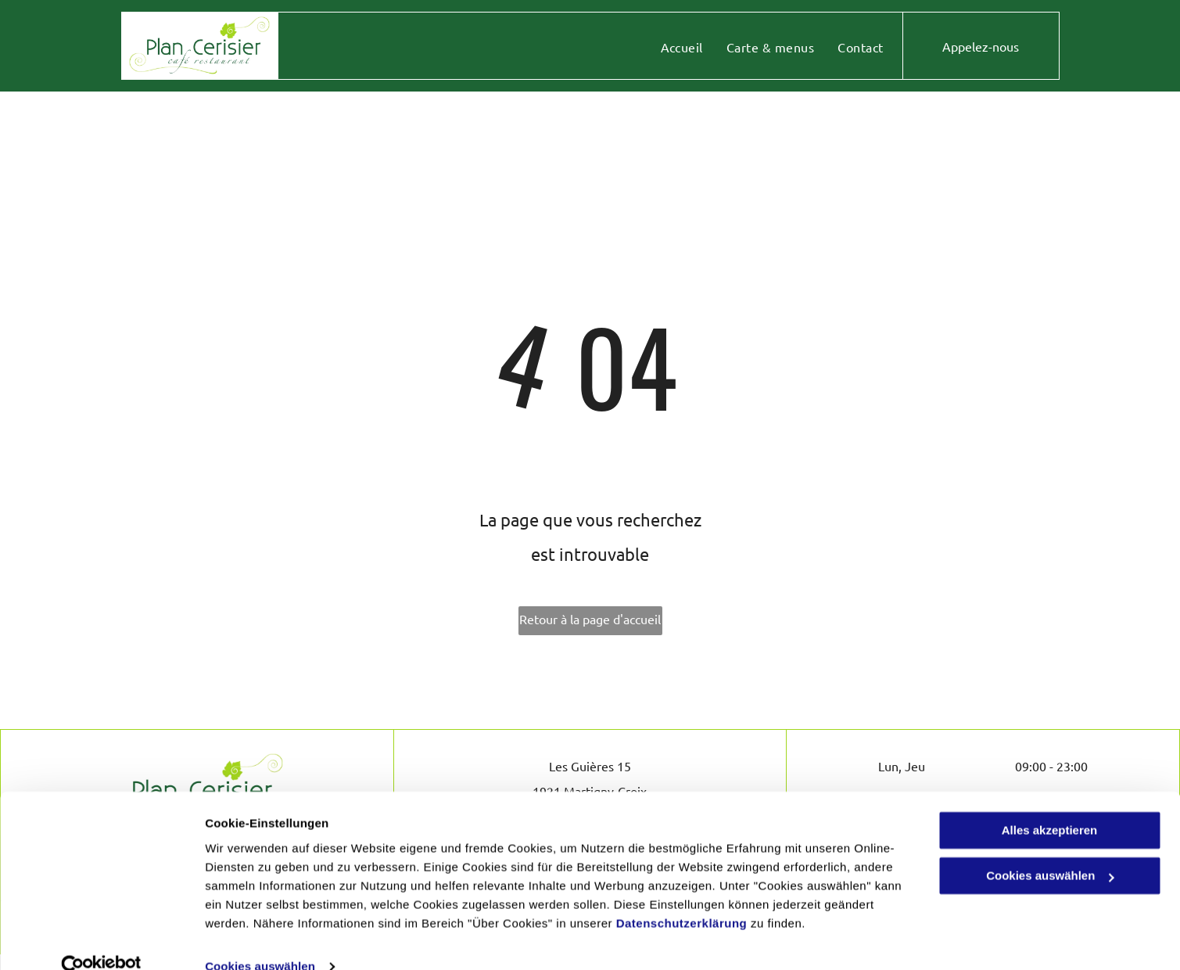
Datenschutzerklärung (682, 896)
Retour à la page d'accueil (590, 619)
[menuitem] (682, 46)
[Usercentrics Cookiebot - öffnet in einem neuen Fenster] (101, 939)
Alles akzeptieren (1050, 803)
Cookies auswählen (260, 939)
